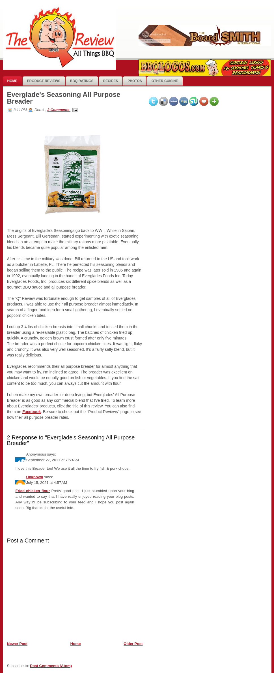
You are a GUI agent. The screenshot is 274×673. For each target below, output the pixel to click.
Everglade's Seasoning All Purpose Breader (63, 98)
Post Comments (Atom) (51, 666)
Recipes (110, 81)
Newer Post (17, 644)
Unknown (34, 477)
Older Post (133, 644)
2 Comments (58, 110)
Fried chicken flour (32, 491)
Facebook (31, 411)
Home (12, 81)
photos (135, 81)
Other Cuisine (165, 81)
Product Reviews (44, 81)
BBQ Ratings (82, 81)
